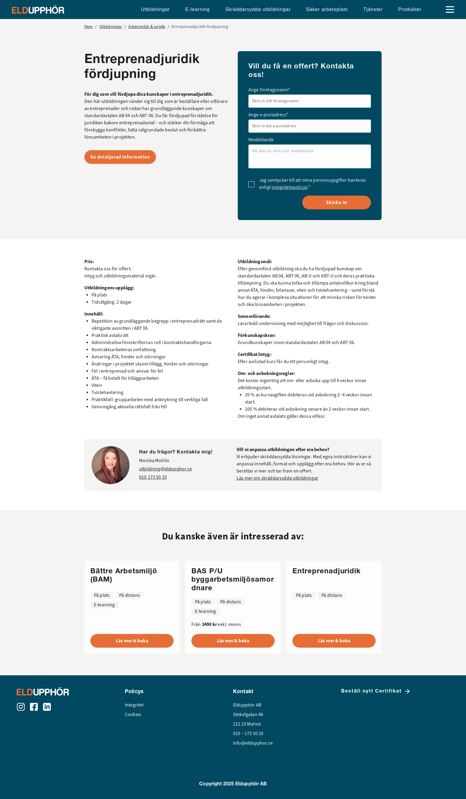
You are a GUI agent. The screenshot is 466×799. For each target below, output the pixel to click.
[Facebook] (34, 707)
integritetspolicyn (290, 187)
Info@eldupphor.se (253, 743)
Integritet (134, 705)
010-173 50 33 (153, 477)
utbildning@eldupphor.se (165, 469)
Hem (88, 26)
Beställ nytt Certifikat (376, 691)
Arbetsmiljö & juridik (146, 26)
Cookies (133, 715)
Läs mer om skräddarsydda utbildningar (277, 478)
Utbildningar (110, 26)
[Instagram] (21, 707)
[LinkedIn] (47, 707)
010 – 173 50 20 (248, 734)
